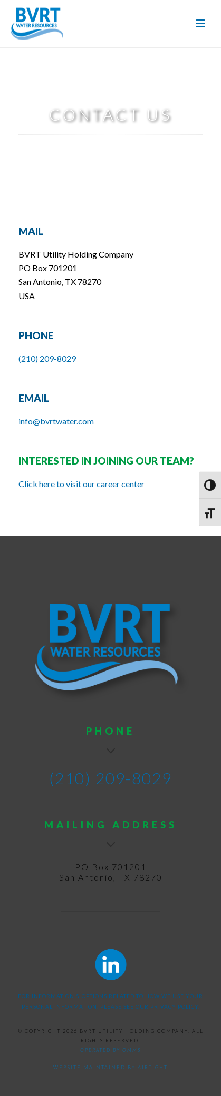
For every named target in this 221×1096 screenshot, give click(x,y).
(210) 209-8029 (47, 358)
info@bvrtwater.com (56, 421)
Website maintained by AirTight (110, 1067)
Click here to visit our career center (81, 484)
